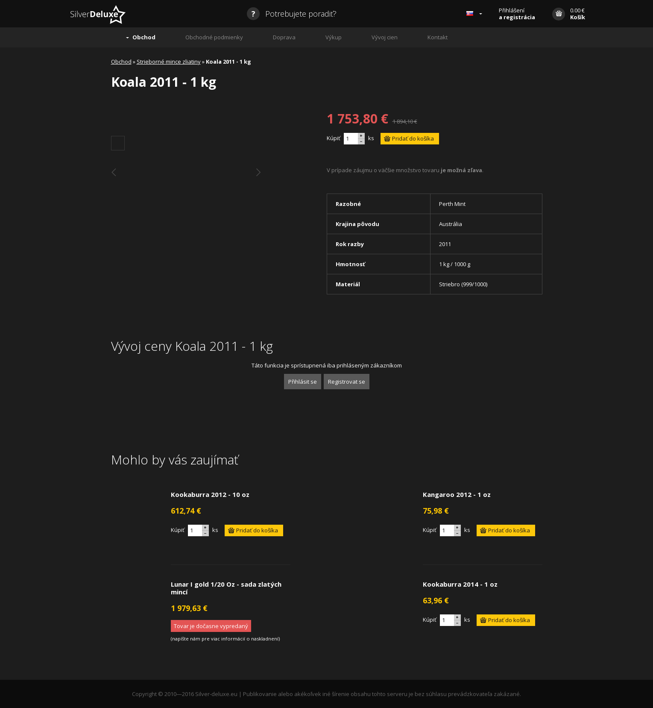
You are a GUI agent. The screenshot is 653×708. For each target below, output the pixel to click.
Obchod (143, 37)
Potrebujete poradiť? (292, 14)
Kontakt (438, 37)
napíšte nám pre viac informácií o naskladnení (225, 638)
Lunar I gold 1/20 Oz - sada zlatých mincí (226, 588)
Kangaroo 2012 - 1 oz (457, 494)
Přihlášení (517, 13)
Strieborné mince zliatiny (169, 61)
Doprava (284, 37)
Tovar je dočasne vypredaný (211, 626)
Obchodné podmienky (214, 37)
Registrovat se (346, 381)
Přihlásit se (302, 381)
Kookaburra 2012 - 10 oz (210, 494)
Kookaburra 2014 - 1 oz (460, 584)
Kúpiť (333, 138)
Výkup (333, 37)
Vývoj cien (385, 37)
